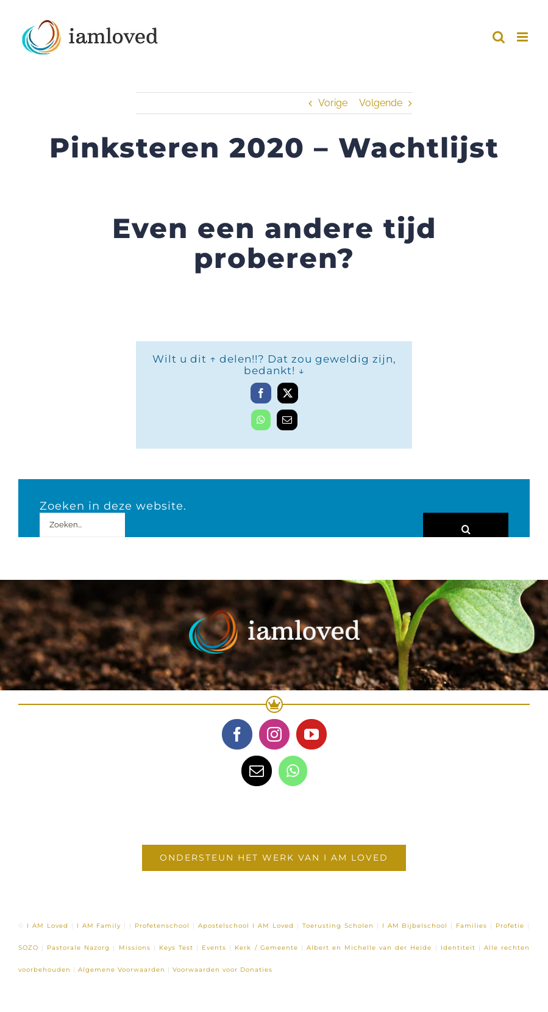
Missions (135, 948)
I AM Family (99, 926)
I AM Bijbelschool (415, 926)
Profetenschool (162, 926)
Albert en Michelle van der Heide (369, 948)
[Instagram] (274, 734)
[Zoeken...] (82, 525)
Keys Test (176, 948)
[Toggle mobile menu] (523, 37)
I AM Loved (47, 926)
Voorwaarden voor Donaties (222, 970)
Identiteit (458, 948)
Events (214, 948)
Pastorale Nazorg (78, 948)
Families (471, 926)
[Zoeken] (465, 525)
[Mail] (256, 771)
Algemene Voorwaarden (121, 970)
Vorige (332, 103)
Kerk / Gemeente (266, 948)
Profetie (510, 926)
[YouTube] (311, 734)
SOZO (28, 948)
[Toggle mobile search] (499, 37)
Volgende (380, 103)
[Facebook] (237, 734)
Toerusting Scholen (338, 926)
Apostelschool (223, 926)
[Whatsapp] (293, 771)
